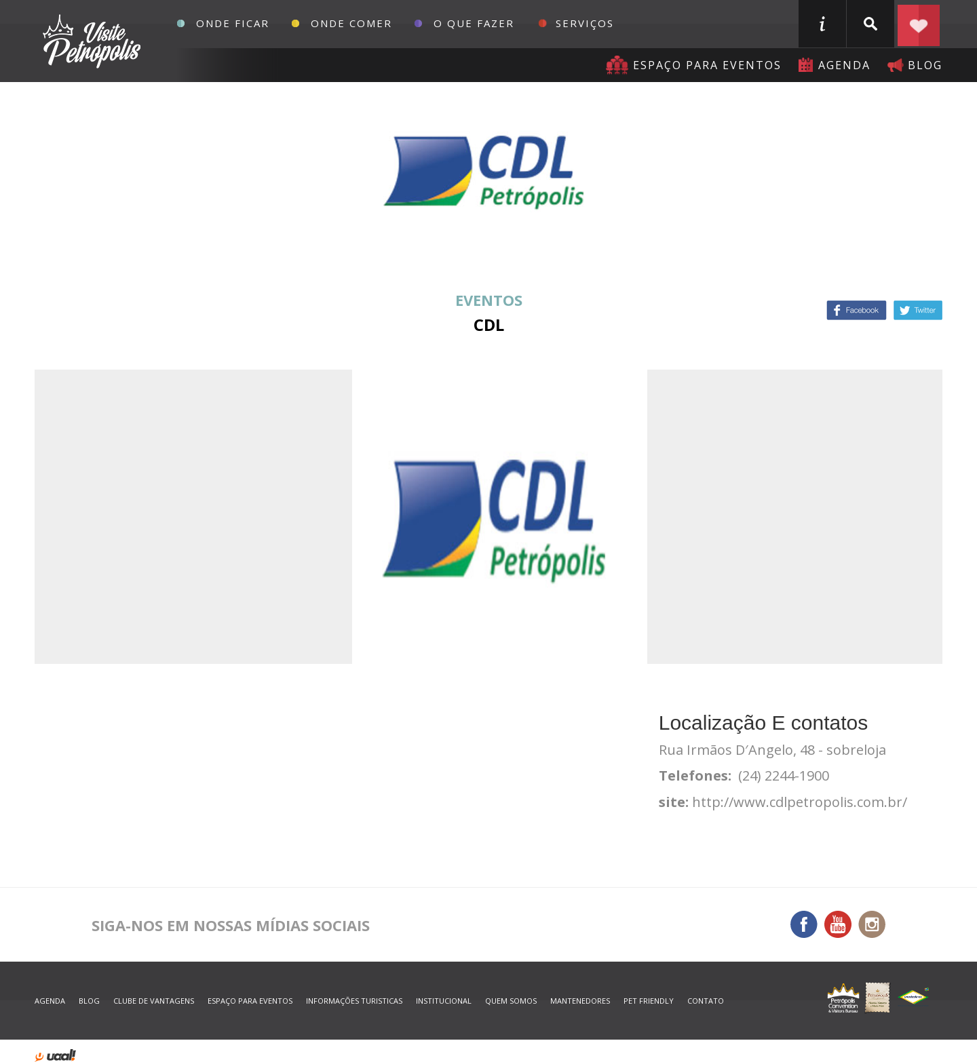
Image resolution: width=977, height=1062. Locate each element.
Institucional (444, 1001)
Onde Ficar (232, 23)
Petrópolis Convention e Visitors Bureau (89, 41)
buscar (870, 23)
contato (705, 1001)
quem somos (511, 1001)
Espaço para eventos (707, 65)
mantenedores (580, 1001)
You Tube (837, 924)
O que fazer (474, 23)
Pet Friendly (649, 1001)
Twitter (918, 310)
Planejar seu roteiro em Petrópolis (918, 23)
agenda (844, 65)
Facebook (856, 310)
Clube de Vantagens (153, 1001)
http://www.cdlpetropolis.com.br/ (799, 802)
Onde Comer (351, 23)
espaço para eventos (250, 1001)
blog (925, 65)
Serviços (585, 23)
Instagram (871, 924)
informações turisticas (822, 23)
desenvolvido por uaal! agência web (55, 1055)
